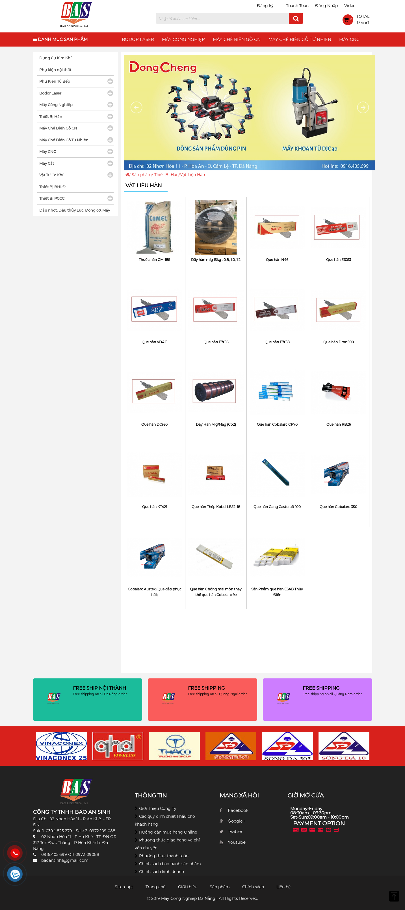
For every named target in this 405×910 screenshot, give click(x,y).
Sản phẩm (142, 174)
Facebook (238, 810)
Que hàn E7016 (215, 342)
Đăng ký (265, 5)
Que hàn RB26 (338, 424)
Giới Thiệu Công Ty (157, 808)
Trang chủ (156, 886)
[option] (61, 746)
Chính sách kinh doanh (161, 871)
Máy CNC (349, 39)
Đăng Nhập (326, 5)
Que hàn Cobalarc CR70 (277, 424)
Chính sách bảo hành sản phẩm (170, 863)
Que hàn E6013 (338, 260)
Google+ (236, 821)
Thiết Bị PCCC (51, 198)
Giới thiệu (187, 886)
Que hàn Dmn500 (338, 342)
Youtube (237, 842)
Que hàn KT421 (154, 507)
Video (350, 5)
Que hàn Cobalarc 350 (338, 507)
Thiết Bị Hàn (166, 174)
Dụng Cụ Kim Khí (55, 58)
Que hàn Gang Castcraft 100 (277, 507)
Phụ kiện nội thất (55, 69)
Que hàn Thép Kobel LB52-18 (216, 507)
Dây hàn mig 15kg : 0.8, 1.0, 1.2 (216, 260)
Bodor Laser (138, 39)
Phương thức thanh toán (164, 855)
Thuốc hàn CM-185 (154, 260)
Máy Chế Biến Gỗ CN (237, 39)
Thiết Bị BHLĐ (52, 186)
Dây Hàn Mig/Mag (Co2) (216, 424)
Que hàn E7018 (277, 342)
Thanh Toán (297, 5)
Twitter (235, 831)
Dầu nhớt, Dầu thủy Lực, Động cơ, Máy (74, 210)
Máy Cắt (46, 163)
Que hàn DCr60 (154, 424)
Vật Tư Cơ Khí (51, 175)
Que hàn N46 (277, 260)
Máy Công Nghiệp (183, 39)
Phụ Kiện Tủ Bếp (54, 81)
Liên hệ (283, 886)
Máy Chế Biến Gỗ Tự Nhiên (299, 39)
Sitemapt (124, 886)
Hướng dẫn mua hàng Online (168, 832)
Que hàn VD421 (154, 342)
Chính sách (253, 886)
